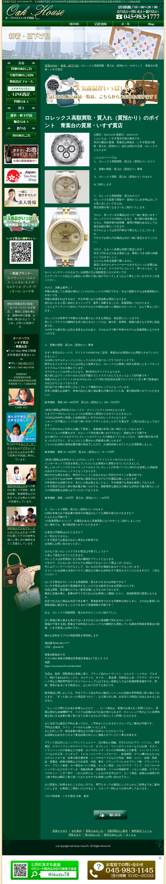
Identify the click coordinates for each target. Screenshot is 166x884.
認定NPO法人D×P (17, 486)
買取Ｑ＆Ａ (75, 834)
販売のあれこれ (113, 834)
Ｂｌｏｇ (131, 834)
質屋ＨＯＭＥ (60, 830)
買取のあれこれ (94, 830)
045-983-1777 (26, 363)
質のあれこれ (92, 834)
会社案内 (77, 830)
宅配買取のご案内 (117, 830)
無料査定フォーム (142, 830)
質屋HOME (51, 65)
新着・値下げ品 (70, 65)
